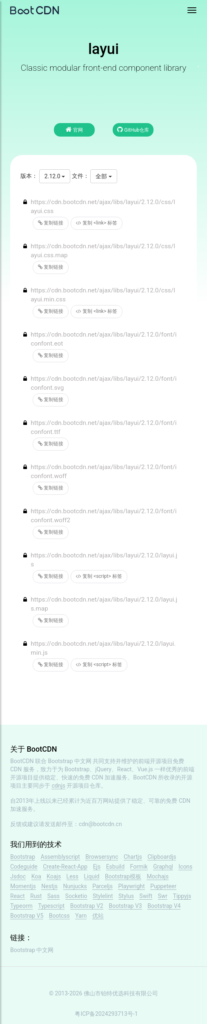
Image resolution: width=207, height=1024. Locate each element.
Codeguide (24, 866)
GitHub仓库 (133, 129)
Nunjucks (75, 886)
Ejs (97, 866)
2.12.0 (55, 176)
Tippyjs (182, 896)
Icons (185, 866)
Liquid (92, 876)
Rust (36, 896)
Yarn (81, 915)
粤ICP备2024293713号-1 (106, 1014)
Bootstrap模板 (123, 876)
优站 (98, 915)
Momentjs (23, 886)
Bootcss (59, 915)
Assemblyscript (60, 856)
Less (72, 876)
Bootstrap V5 (26, 915)
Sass (53, 896)
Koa (36, 876)
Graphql (163, 866)
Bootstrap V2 (86, 906)
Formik (139, 866)
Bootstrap (22, 856)
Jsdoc (18, 876)
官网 (74, 129)
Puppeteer (163, 886)
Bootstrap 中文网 (70, 761)
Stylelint (103, 896)
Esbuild (115, 866)
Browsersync (101, 856)
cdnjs (58, 785)
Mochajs (157, 876)
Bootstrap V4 (163, 906)
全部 (103, 176)
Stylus (126, 896)
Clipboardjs (161, 856)
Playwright (131, 886)
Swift (145, 896)
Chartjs (133, 856)
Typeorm (21, 906)
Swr (163, 896)
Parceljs (102, 886)
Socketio (76, 896)
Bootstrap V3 (125, 906)
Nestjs (49, 886)
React (17, 896)
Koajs (54, 876)
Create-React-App (65, 866)
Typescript (51, 906)
